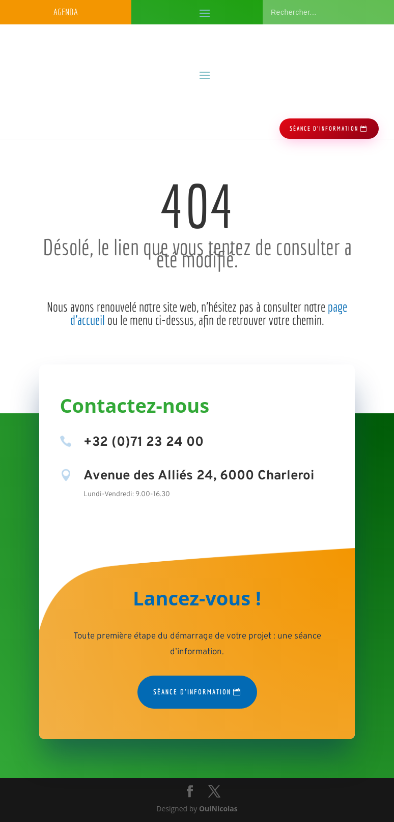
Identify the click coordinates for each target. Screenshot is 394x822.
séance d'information (324, 128)
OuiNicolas (218, 808)
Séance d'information (192, 692)
